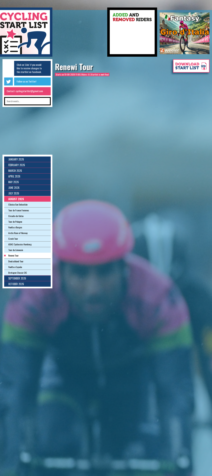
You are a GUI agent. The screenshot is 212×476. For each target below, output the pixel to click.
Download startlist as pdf (190, 67)
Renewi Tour (74, 66)
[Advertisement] (80, 33)
